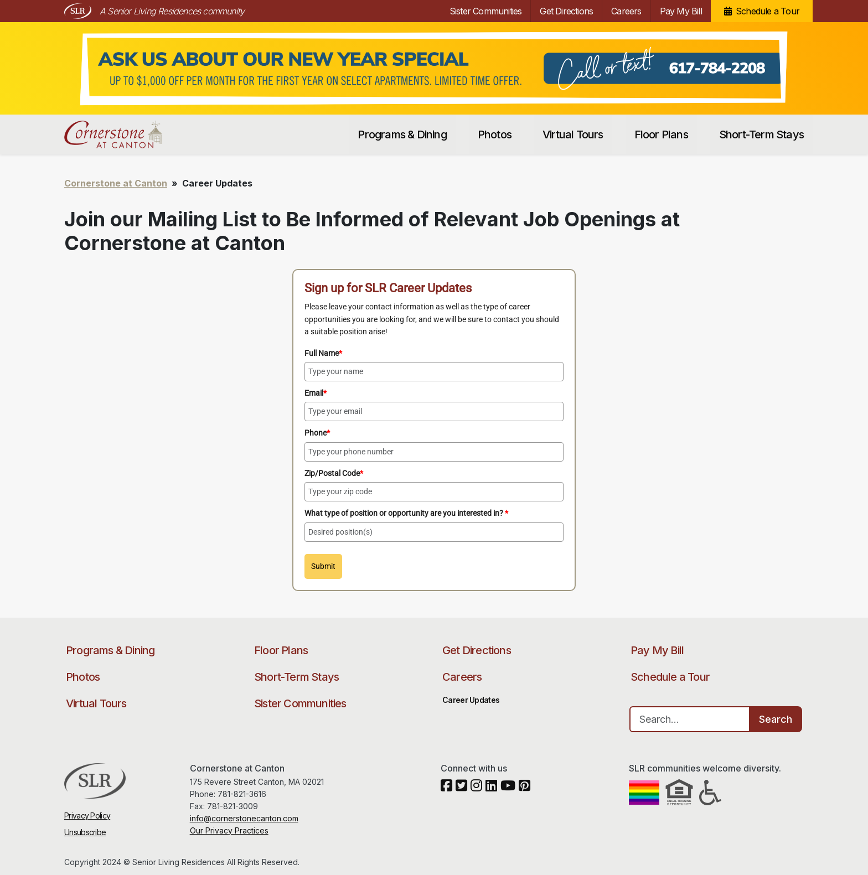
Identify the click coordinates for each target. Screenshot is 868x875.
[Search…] (689, 719)
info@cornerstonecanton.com (244, 818)
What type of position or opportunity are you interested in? (406, 513)
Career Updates (470, 700)
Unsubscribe (85, 832)
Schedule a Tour (767, 11)
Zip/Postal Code (333, 473)
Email (315, 393)
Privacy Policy (87, 815)
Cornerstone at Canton (123, 134)
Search (775, 719)
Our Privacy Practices (229, 830)
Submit (323, 566)
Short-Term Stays (761, 134)
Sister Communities (486, 11)
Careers (626, 11)
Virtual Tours (572, 134)
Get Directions (566, 11)
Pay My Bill (681, 11)
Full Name (323, 353)
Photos (495, 134)
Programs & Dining (402, 134)
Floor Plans (661, 134)
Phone (317, 432)
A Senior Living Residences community (172, 11)
